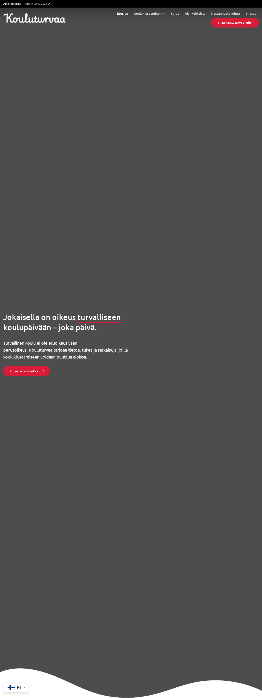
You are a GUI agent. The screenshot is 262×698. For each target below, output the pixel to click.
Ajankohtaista (195, 13)
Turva (175, 13)
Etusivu (122, 13)
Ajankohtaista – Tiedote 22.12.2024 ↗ (26, 3)
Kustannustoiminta (225, 13)
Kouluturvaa (34, 18)
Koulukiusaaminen (149, 13)
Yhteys (251, 13)
